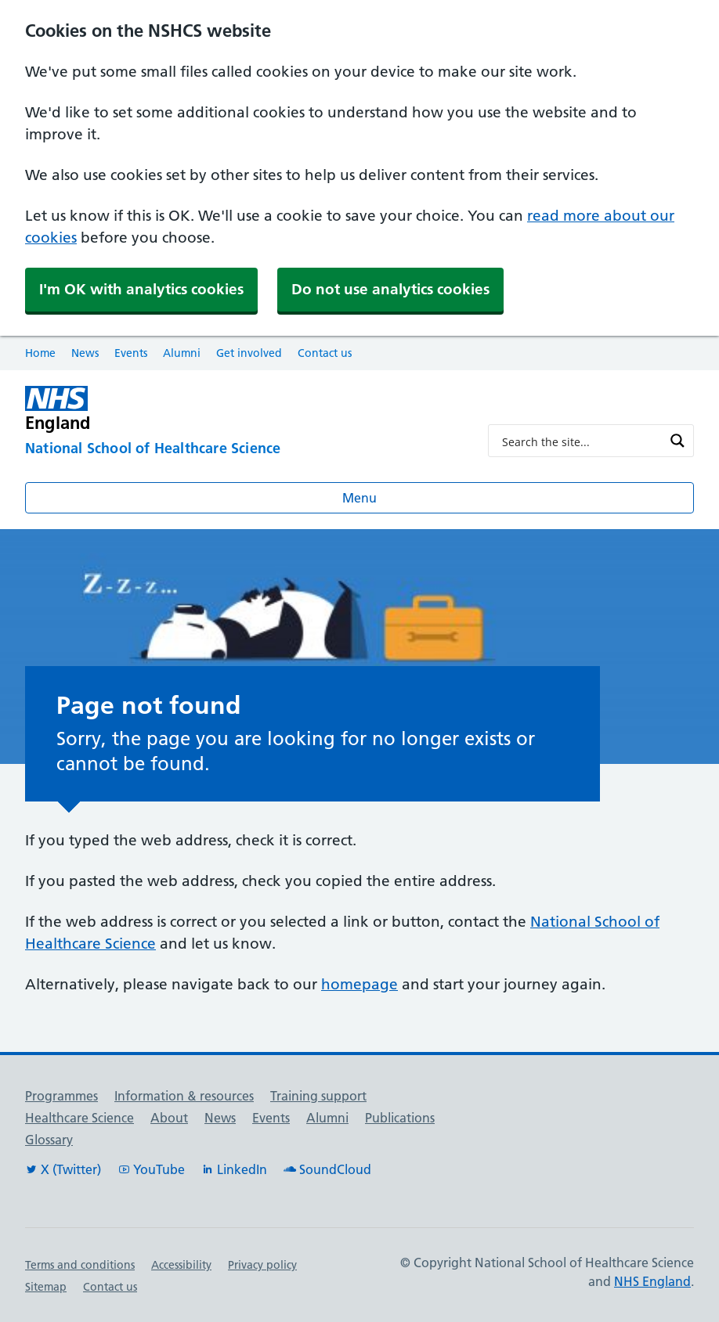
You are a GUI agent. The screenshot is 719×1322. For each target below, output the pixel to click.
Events (130, 353)
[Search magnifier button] (677, 441)
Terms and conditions (80, 1265)
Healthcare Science (79, 1118)
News (85, 353)
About (169, 1118)
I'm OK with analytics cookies (141, 289)
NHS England (652, 1281)
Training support (318, 1096)
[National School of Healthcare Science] (244, 449)
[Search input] (580, 440)
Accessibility (181, 1265)
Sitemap (46, 1287)
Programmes (61, 1096)
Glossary (49, 1139)
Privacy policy (262, 1265)
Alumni (182, 353)
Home (40, 353)
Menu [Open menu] (359, 498)
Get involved (249, 353)
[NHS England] (244, 409)
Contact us (325, 353)
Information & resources (184, 1096)
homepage (359, 984)
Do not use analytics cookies (390, 289)
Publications (400, 1118)
